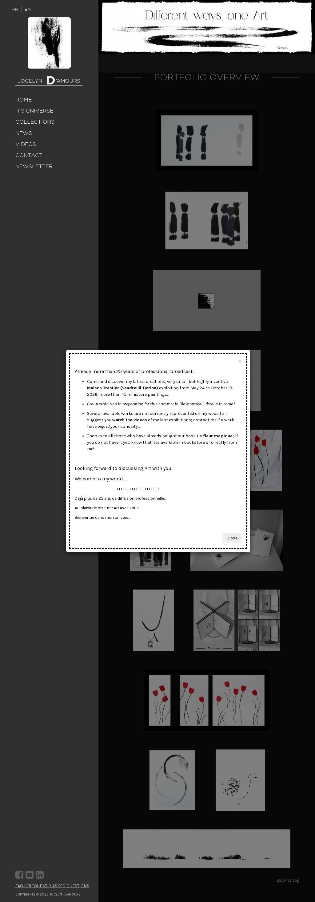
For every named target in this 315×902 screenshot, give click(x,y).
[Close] (239, 361)
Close (231, 538)
